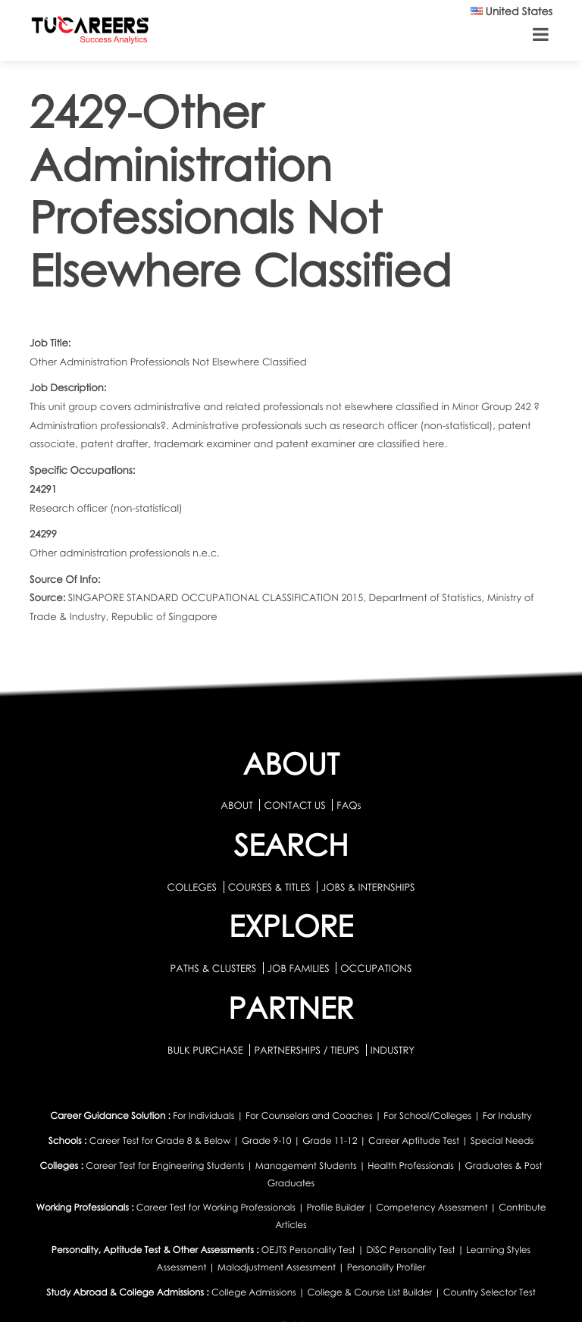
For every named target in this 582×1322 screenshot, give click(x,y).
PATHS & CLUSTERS (215, 968)
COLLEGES (192, 887)
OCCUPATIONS (375, 968)
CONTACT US (294, 805)
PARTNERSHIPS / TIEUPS (307, 1050)
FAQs (348, 805)
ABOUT (236, 805)
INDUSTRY (393, 1050)
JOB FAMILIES (300, 968)
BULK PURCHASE (206, 1050)
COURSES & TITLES (269, 887)
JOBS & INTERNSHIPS (368, 887)
